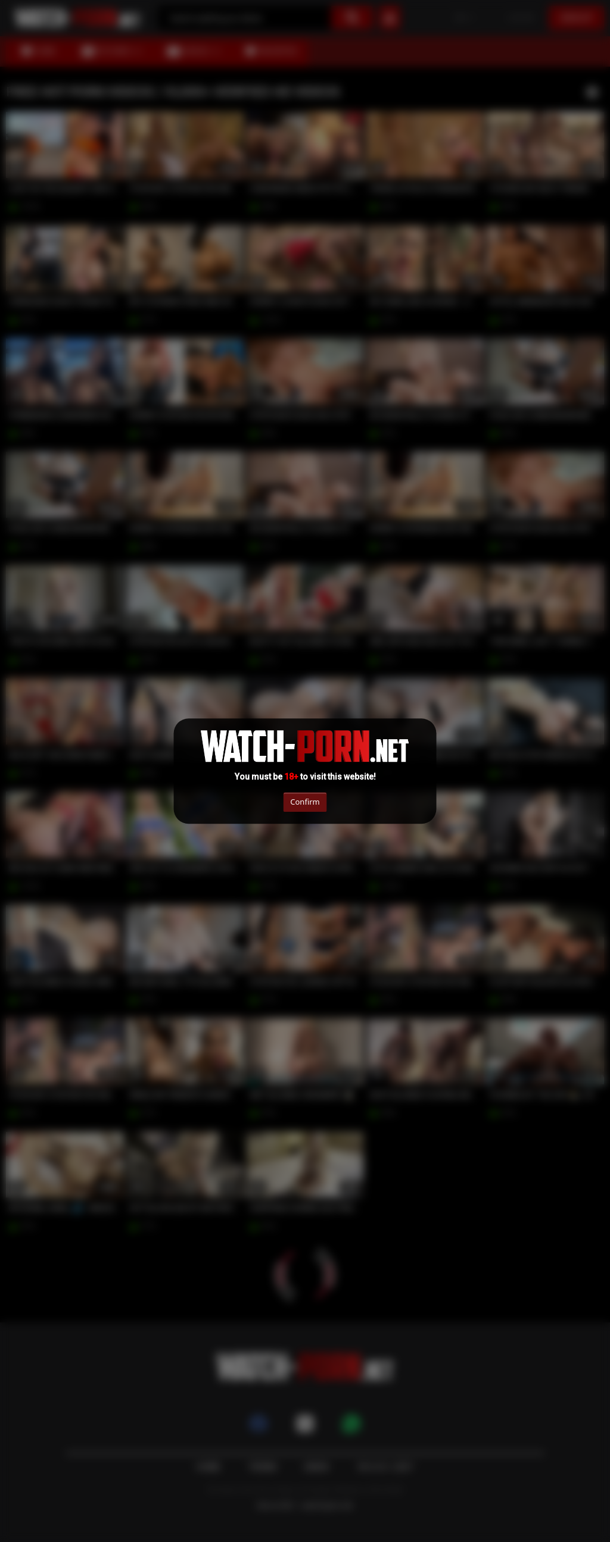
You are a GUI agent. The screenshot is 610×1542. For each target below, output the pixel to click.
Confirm (304, 801)
